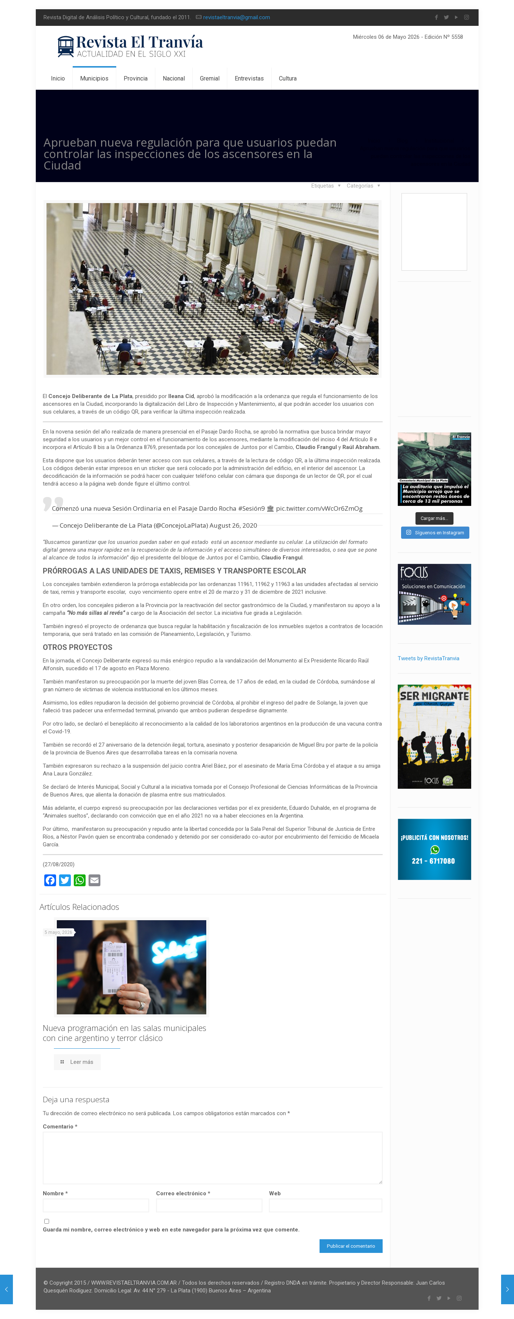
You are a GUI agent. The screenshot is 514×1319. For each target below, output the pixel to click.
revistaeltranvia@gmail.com (236, 17)
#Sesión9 (251, 508)
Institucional (439, 140)
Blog (402, 140)
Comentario (60, 1126)
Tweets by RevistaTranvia (428, 658)
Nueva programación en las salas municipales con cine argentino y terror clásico (124, 1032)
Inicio (374, 140)
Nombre (55, 1193)
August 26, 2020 (233, 525)
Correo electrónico (183, 1193)
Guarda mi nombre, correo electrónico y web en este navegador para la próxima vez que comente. (171, 1229)
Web (275, 1193)
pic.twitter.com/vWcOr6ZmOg (319, 508)
